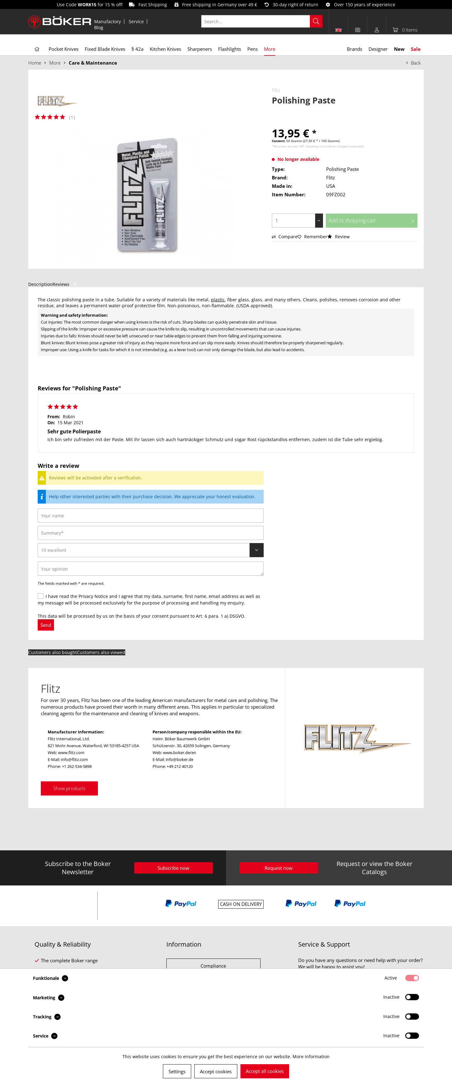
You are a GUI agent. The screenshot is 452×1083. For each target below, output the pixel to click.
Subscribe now (173, 868)
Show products (69, 788)
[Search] (316, 21)
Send (45, 625)
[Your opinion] (151, 569)
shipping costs (316, 146)
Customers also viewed (101, 652)
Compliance (213, 966)
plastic (218, 300)
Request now (279, 868)
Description (40, 284)
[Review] (151, 550)
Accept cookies (216, 1071)
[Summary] (151, 533)
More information (311, 1056)
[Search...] (262, 21)
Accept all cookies (265, 1071)
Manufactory (107, 21)
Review (338, 237)
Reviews (65, 284)
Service (136, 21)
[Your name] (151, 516)
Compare (285, 237)
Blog (98, 27)
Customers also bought (52, 652)
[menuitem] (107, 21)
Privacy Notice (93, 596)
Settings (177, 1071)
